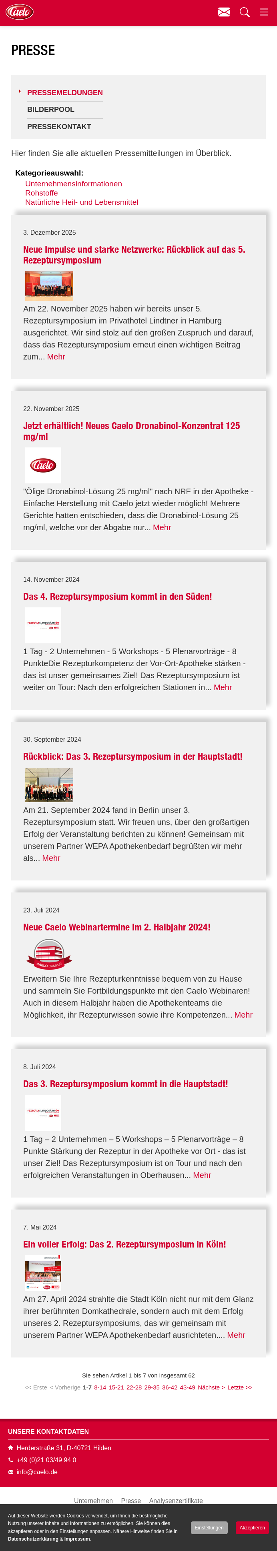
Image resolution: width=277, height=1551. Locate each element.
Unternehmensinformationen (73, 184)
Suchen (244, 12)
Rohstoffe (41, 193)
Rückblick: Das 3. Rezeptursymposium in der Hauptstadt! (133, 756)
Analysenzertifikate (176, 1500)
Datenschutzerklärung (33, 1539)
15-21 (116, 1387)
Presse (131, 1500)
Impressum (77, 1539)
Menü (264, 12)
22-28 (134, 1387)
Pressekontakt (59, 127)
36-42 (169, 1387)
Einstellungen (209, 1528)
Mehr (56, 356)
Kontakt (224, 12)
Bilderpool (50, 110)
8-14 (100, 1387)
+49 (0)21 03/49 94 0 (46, 1460)
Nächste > (211, 1387)
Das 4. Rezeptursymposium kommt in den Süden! (117, 596)
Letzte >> (240, 1387)
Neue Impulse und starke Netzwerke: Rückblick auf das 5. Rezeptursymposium (134, 254)
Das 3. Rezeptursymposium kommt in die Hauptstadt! (125, 1084)
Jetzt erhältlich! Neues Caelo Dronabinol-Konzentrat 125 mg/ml (131, 431)
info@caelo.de (37, 1472)
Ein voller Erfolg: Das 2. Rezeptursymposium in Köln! (124, 1244)
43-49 (187, 1387)
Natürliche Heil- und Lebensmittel (81, 202)
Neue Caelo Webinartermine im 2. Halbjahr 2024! (117, 927)
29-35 (152, 1387)
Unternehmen (93, 1500)
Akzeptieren (252, 1528)
